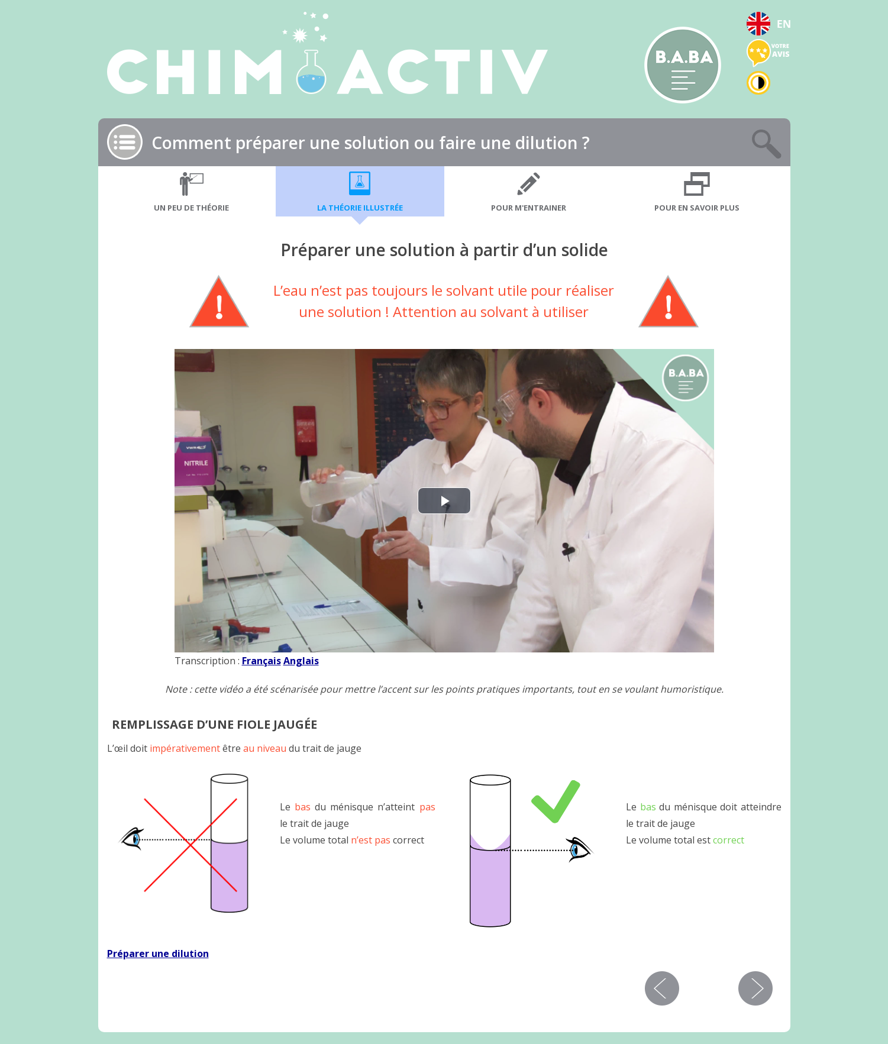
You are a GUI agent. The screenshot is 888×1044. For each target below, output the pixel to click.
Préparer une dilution (158, 953)
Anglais (301, 660)
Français (261, 660)
